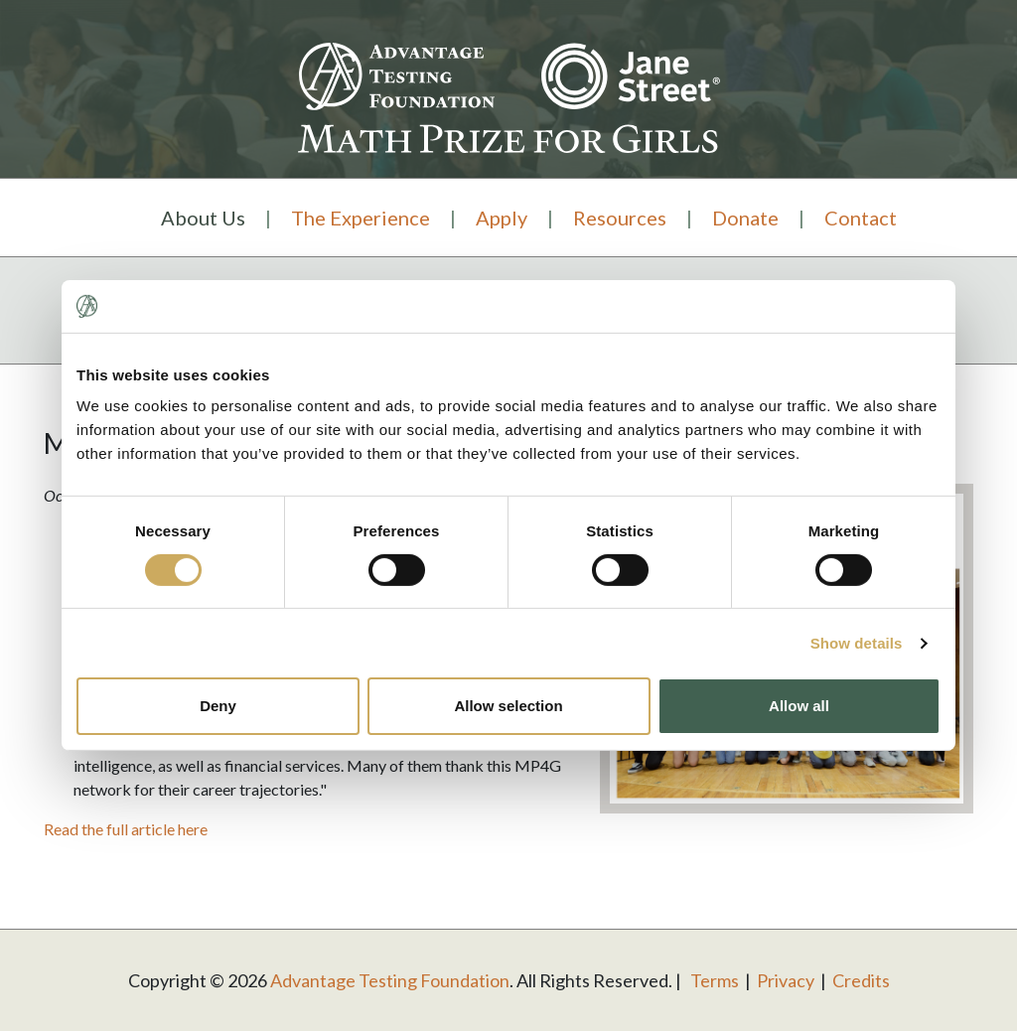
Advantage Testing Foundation (389, 980)
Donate (745, 217)
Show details (856, 643)
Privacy (785, 980)
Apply (501, 217)
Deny (218, 705)
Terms (714, 980)
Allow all (799, 705)
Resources (619, 217)
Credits (861, 980)
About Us (203, 217)
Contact (860, 217)
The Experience (360, 217)
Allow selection (508, 705)
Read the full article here (126, 828)
